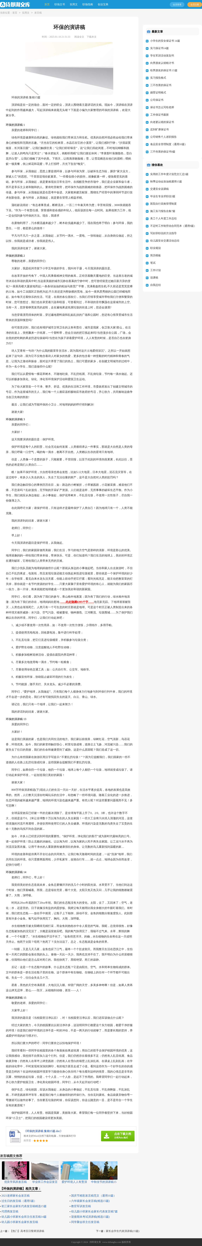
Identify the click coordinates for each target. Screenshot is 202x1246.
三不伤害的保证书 (160, 85)
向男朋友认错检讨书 (162, 63)
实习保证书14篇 (159, 48)
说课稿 (154, 277)
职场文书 (59, 4)
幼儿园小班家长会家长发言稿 (19, 1221)
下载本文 (92, 37)
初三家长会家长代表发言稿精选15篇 (23, 1206)
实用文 (74, 4)
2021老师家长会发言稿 (15, 1195)
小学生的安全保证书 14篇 (165, 40)
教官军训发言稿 (81, 1206)
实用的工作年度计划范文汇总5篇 (169, 174)
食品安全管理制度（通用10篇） (168, 144)
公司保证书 (156, 100)
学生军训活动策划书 (162, 55)
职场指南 (87, 4)
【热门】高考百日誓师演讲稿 (27, 1231)
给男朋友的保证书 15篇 (163, 70)
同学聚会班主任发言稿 (85, 1221)
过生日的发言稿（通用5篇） (19, 1200)
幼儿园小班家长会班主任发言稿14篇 (23, 1216)
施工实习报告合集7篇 (162, 211)
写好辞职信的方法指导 (163, 233)
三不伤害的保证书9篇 (162, 151)
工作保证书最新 (159, 114)
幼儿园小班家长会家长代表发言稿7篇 (94, 1211)
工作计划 (155, 270)
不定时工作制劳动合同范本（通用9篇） (173, 225)
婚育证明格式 (158, 92)
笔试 (153, 262)
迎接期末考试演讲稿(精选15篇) (90, 1216)
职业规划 (155, 248)
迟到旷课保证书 (159, 129)
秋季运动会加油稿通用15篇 (166, 181)
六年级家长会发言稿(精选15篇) (90, 1200)
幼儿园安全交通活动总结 (164, 240)
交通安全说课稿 (159, 189)
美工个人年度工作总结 (163, 218)
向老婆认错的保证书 (162, 122)
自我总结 (155, 285)
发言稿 (38, 13)
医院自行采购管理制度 (163, 203)
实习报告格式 (158, 77)
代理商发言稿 (9, 1211)
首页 (47, 4)
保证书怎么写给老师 (162, 107)
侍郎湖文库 (95, 1242)
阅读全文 (79, 37)
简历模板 (155, 255)
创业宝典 (103, 4)
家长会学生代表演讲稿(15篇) (122, 1231)
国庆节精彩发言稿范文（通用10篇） (93, 1195)
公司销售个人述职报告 (163, 136)
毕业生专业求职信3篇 (162, 196)
